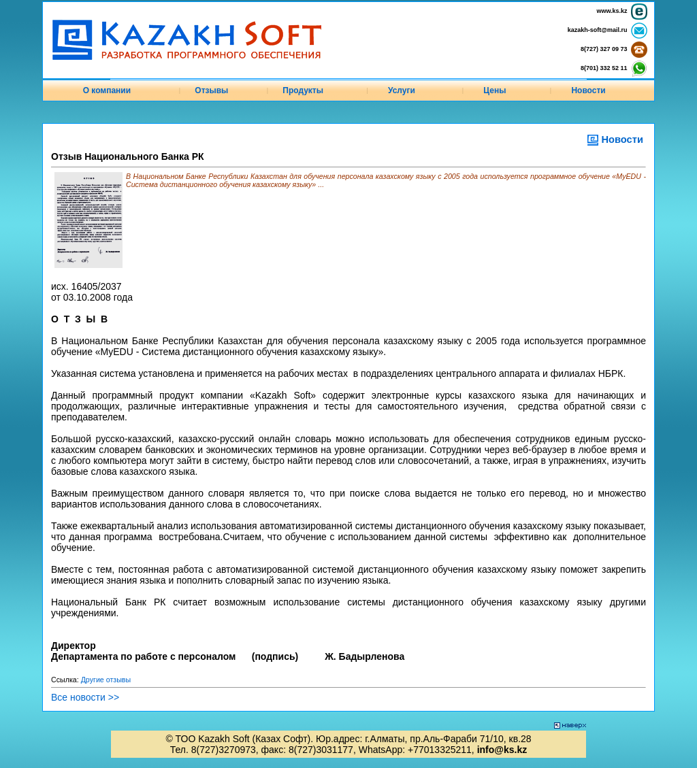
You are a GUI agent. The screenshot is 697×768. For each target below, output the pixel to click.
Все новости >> (85, 697)
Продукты (302, 90)
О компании (107, 90)
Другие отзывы (106, 679)
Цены (494, 90)
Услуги (401, 90)
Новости (588, 90)
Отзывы (211, 90)
